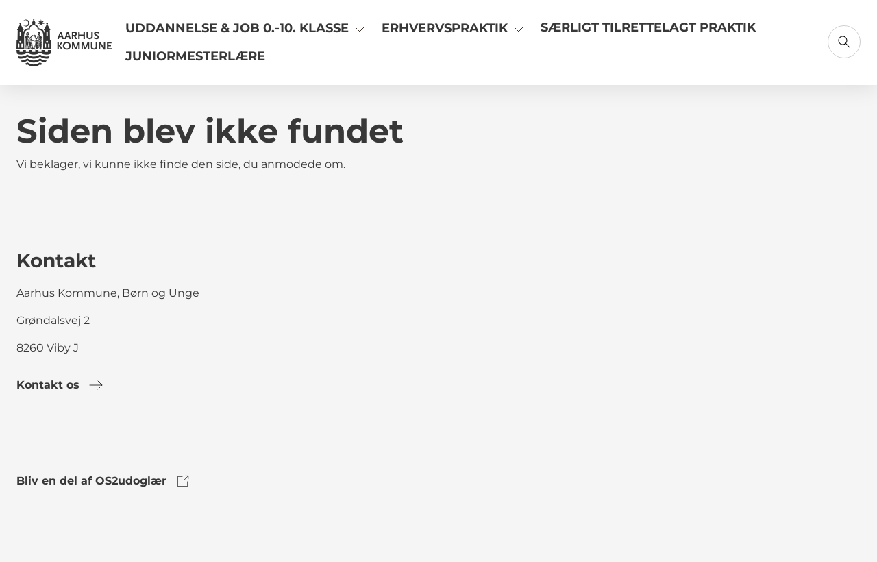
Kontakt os (60, 385)
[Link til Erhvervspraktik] (454, 33)
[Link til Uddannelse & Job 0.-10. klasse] (246, 33)
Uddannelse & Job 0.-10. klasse (246, 27)
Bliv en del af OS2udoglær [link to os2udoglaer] (103, 481)
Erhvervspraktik (454, 27)
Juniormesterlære (195, 56)
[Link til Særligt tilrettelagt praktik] (648, 33)
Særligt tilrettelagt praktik (648, 27)
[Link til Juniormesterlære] (195, 61)
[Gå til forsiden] (64, 42)
